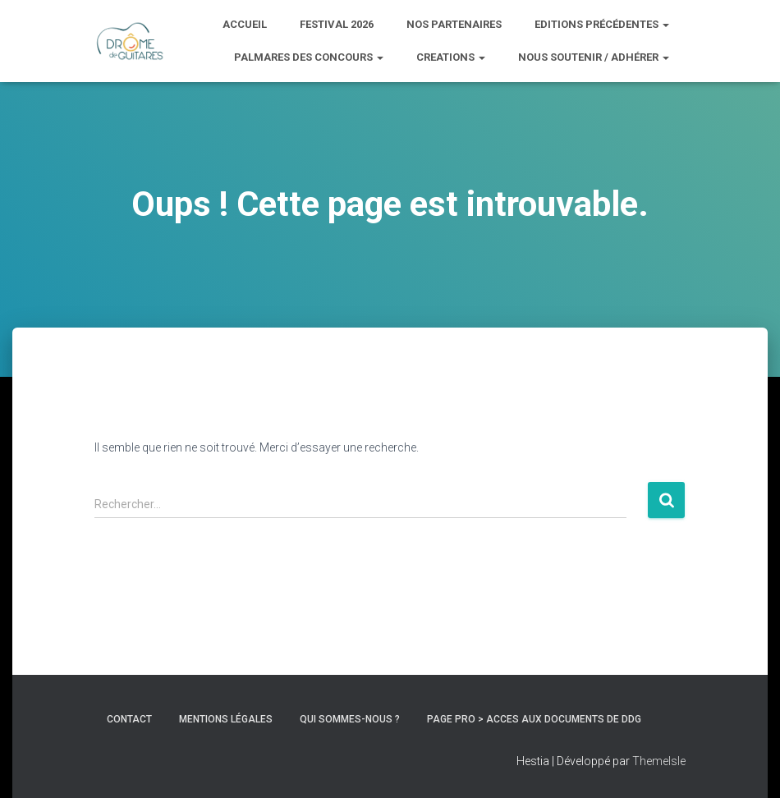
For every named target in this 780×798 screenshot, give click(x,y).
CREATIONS (450, 57)
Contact (129, 719)
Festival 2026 (337, 24)
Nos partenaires (454, 24)
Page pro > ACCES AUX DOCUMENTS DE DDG (534, 719)
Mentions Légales (226, 719)
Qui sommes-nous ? (350, 719)
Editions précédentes (602, 24)
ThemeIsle (659, 761)
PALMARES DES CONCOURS (308, 57)
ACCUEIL (245, 24)
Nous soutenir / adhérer (593, 57)
